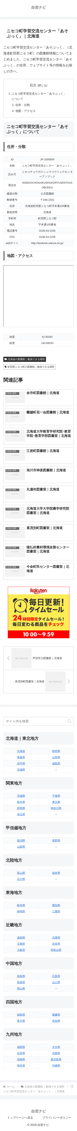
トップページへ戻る (20, 1117)
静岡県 (21, 911)
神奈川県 (56, 808)
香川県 (21, 1020)
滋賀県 (21, 937)
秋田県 (56, 751)
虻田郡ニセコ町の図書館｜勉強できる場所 (29, 366)
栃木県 (21, 802)
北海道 (21, 751)
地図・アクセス (25, 111)
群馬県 (21, 808)
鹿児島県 (56, 1059)
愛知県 (56, 905)
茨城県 (21, 795)
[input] (38, 721)
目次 (33, 85)
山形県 (56, 757)
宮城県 (21, 769)
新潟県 (21, 840)
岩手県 (21, 763)
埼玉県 (21, 814)
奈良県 (56, 943)
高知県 (56, 1020)
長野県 (56, 840)
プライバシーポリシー (57, 1117)
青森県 (21, 757)
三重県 (56, 911)
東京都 (56, 802)
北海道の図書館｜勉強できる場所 (25, 359)
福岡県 (21, 1047)
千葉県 (56, 795)
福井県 (56, 872)
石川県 (21, 879)
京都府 (21, 943)
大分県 (56, 1047)
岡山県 (21, 988)
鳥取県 (21, 976)
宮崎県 (56, 1053)
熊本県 (21, 1065)
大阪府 (21, 949)
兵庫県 (56, 937)
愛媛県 (56, 1014)
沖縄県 (56, 1065)
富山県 (21, 872)
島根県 (21, 982)
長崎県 (21, 1059)
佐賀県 (21, 1053)
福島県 (56, 763)
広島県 (56, 976)
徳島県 (21, 1014)
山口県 (56, 982)
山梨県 (21, 846)
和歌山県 (56, 949)
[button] (69, 721)
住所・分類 (22, 105)
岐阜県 (21, 905)
